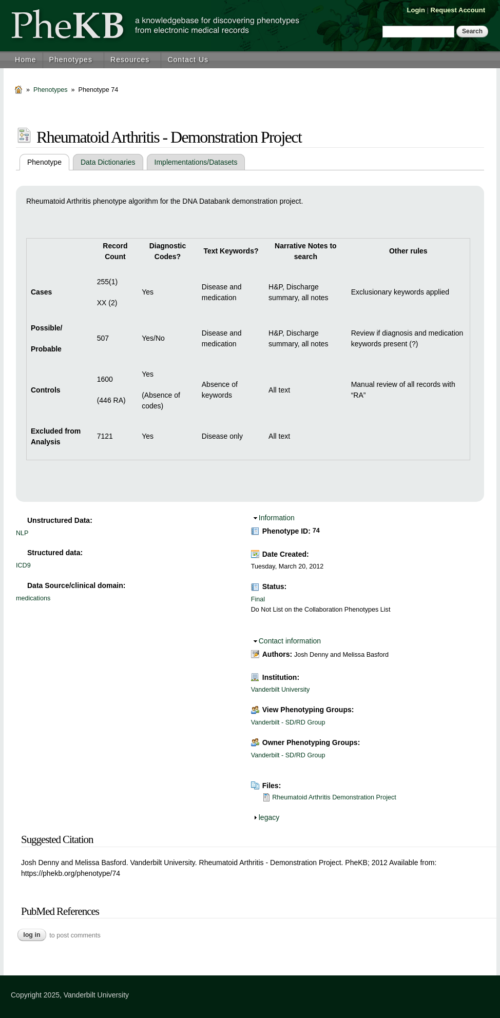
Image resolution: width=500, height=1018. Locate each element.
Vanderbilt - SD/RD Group (288, 722)
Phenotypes (70, 59)
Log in (32, 934)
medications (33, 598)
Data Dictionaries (108, 162)
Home (25, 59)
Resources (129, 59)
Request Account (458, 10)
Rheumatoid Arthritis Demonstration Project (334, 797)
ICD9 (23, 565)
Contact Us (187, 59)
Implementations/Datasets (196, 162)
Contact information (290, 641)
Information (277, 518)
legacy (269, 817)
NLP (22, 533)
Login (416, 10)
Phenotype (48, 162)
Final (258, 599)
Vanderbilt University (280, 689)
